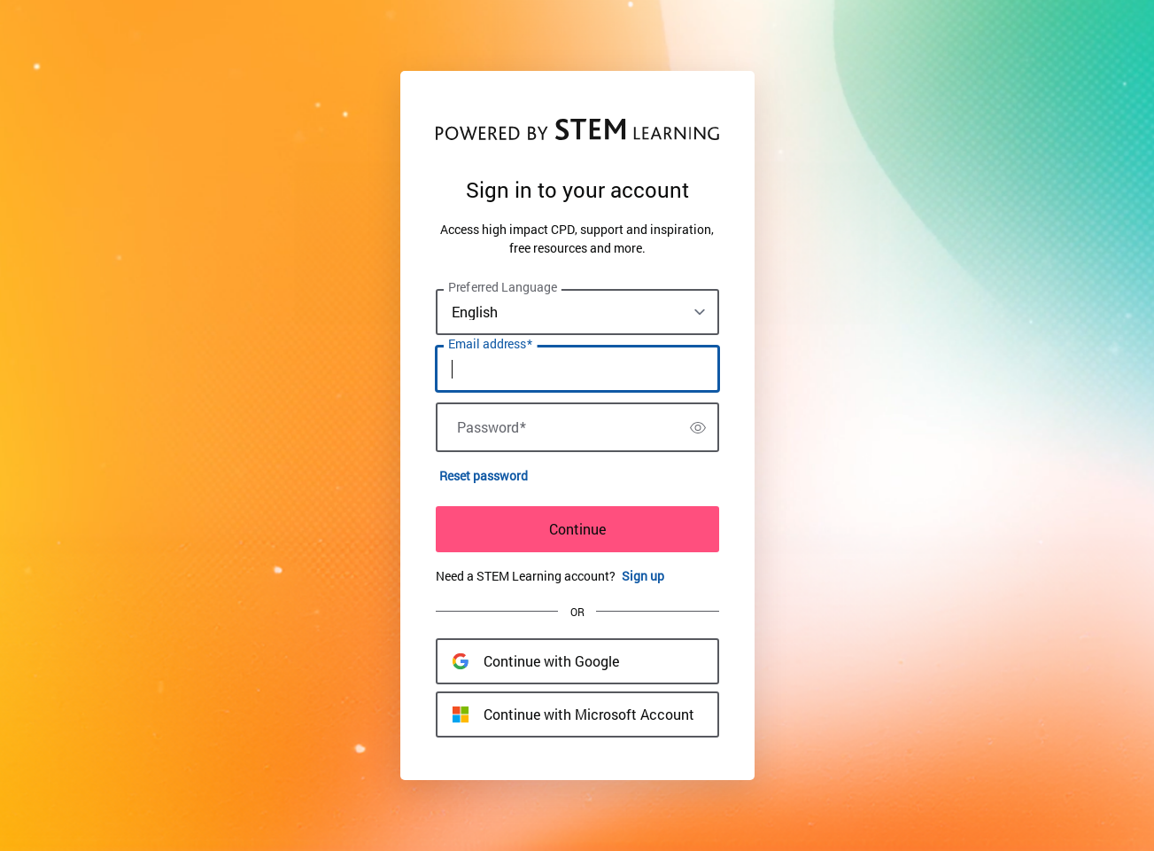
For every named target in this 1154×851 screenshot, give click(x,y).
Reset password (483, 475)
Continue (577, 528)
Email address (490, 344)
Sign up (643, 575)
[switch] (697, 427)
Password (491, 427)
